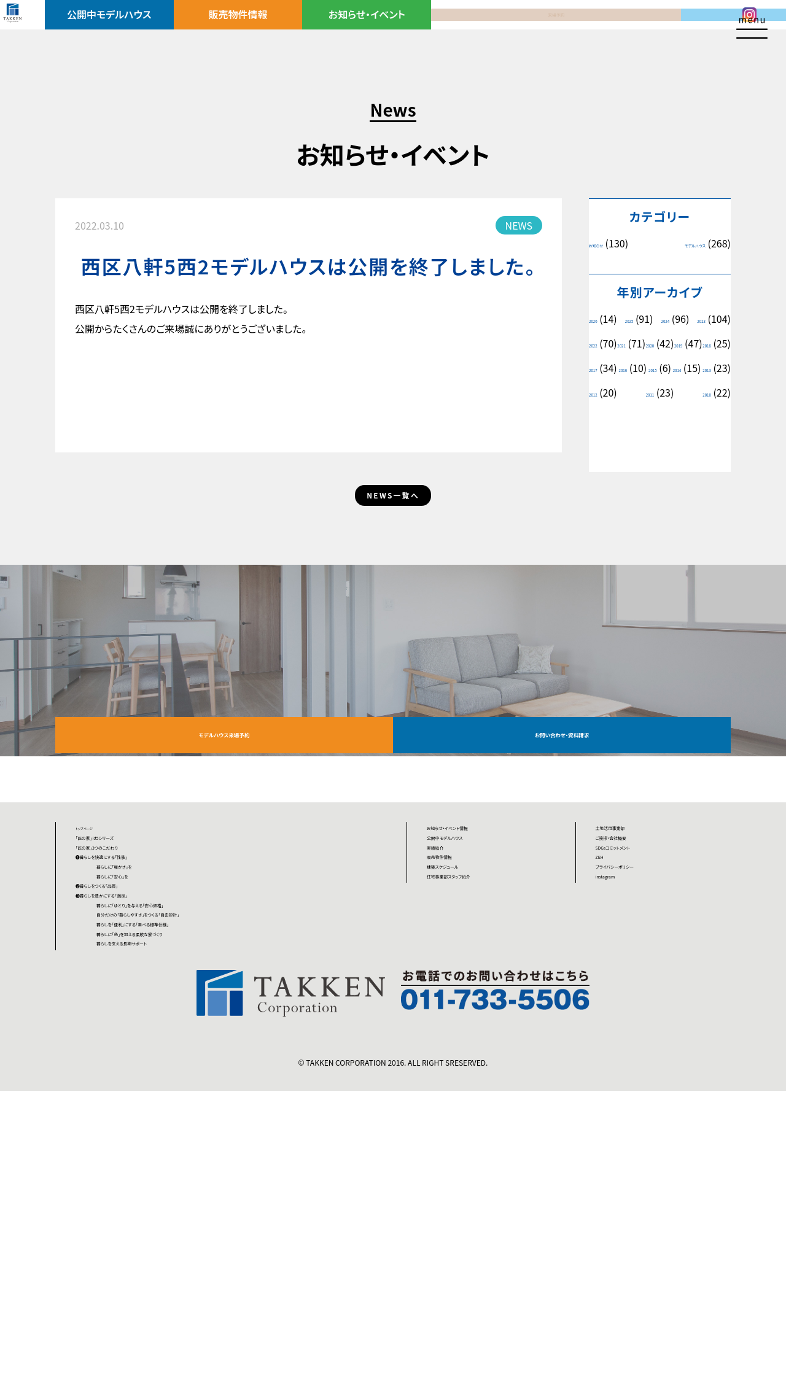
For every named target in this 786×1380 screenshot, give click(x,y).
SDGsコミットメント (636, 998)
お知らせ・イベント (371, 28)
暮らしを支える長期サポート (184, 1224)
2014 (599, 417)
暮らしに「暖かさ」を (166, 1044)
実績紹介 (446, 998)
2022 (653, 343)
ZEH (605, 1021)
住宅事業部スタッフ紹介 (478, 1066)
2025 (650, 318)
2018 (701, 368)
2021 (701, 343)
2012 (701, 417)
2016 (653, 392)
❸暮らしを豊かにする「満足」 (136, 1111)
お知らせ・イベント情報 (475, 953)
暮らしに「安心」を (162, 1066)
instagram (618, 1066)
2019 (650, 368)
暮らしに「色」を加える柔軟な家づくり (202, 1202)
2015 (707, 392)
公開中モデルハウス (134, 28)
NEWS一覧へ (393, 557)
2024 (701, 318)
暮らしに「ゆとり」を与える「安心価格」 (203, 1134)
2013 (650, 417)
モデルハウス (681, 243)
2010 (701, 441)
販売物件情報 (253, 28)
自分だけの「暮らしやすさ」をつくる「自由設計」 (222, 1157)
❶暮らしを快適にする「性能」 (137, 1021)
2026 (599, 318)
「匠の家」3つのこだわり (125, 998)
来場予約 (490, 28)
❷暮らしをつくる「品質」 (125, 1089)
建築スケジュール (463, 1044)
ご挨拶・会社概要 (632, 976)
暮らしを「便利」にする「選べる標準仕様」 (210, 1179)
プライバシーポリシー (641, 1044)
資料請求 (608, 28)
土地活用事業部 (630, 953)
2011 (599, 441)
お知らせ (605, 243)
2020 (599, 368)
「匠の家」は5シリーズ (120, 976)
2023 (599, 343)
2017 (599, 392)
